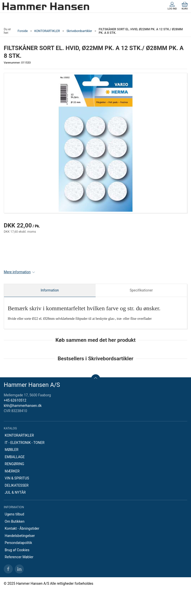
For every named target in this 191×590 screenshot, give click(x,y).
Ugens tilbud (14, 514)
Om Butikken (15, 521)
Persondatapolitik (18, 543)
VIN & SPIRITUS (17, 478)
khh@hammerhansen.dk (23, 406)
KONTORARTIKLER (47, 31)
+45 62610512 (15, 400)
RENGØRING (14, 464)
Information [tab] (50, 290)
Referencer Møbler (19, 557)
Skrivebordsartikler (79, 31)
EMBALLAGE (15, 457)
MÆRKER (12, 471)
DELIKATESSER (17, 485)
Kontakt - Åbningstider (22, 528)
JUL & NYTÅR (15, 492)
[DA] (46, 6)
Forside (23, 31)
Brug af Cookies (17, 550)
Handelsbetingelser (20, 536)
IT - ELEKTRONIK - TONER (25, 443)
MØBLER (12, 450)
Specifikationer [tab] (141, 290)
